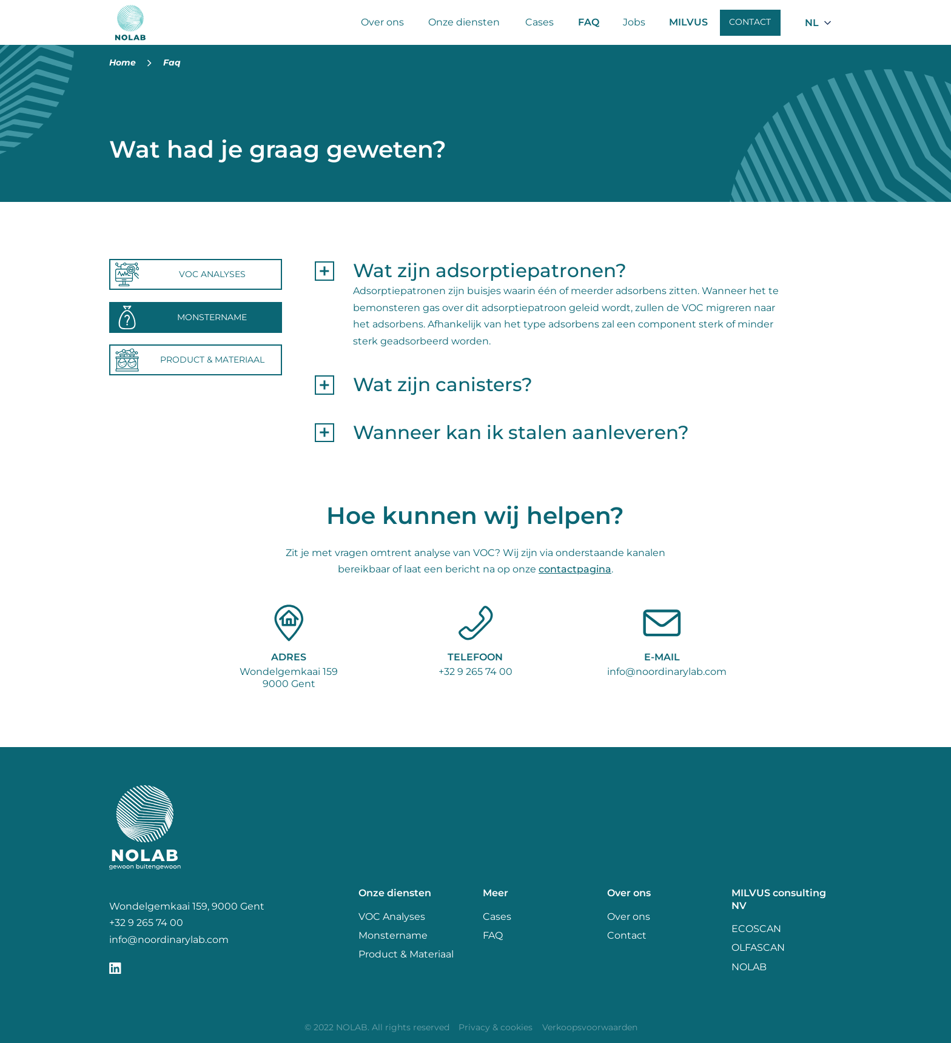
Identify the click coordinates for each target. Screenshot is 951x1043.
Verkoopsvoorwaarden (589, 1027)
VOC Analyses (391, 916)
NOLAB (749, 967)
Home (122, 62)
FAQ (588, 22)
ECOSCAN (756, 928)
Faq (172, 62)
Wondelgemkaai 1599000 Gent (289, 677)
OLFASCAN (758, 947)
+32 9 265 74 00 (475, 671)
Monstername (393, 935)
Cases (539, 22)
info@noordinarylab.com (667, 671)
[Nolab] (130, 22)
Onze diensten (464, 22)
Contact (750, 22)
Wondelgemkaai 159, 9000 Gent (186, 906)
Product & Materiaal (406, 954)
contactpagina (575, 569)
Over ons (382, 22)
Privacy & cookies (496, 1027)
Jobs (634, 22)
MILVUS (688, 22)
